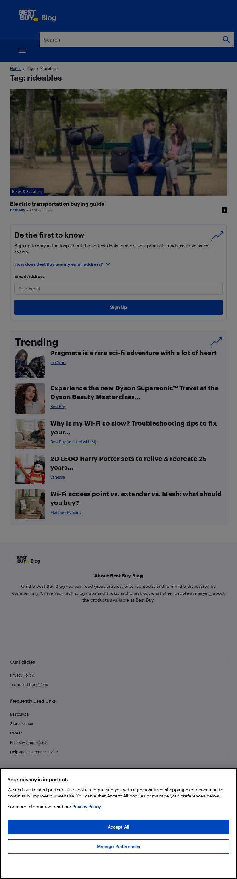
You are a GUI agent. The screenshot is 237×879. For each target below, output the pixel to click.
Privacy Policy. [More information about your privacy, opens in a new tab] (87, 806)
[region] (118, 823)
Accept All (118, 827)
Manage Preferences (118, 846)
